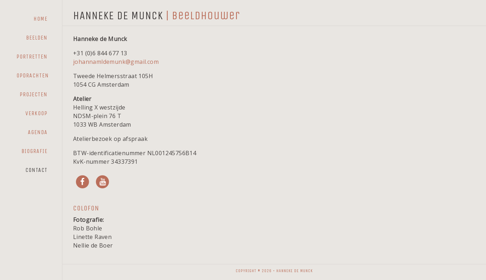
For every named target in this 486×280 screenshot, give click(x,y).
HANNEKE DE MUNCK (118, 15)
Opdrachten (32, 75)
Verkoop (36, 113)
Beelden (36, 37)
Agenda (37, 132)
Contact (36, 170)
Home (40, 18)
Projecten (33, 94)
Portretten (31, 56)
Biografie (34, 151)
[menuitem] (32, 18)
